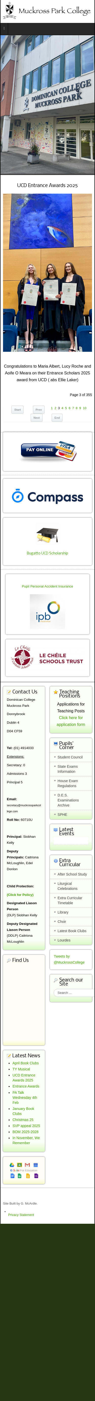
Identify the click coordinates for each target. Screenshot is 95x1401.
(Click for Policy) (20, 895)
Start (17, 409)
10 (84, 408)
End (57, 417)
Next (36, 417)
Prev (39, 409)
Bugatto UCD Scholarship (47, 553)
